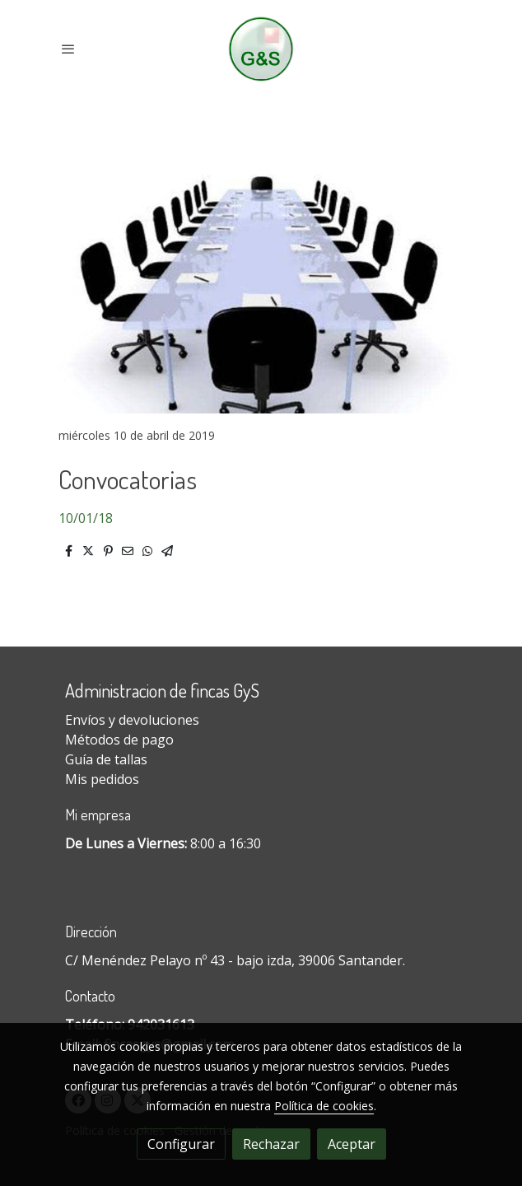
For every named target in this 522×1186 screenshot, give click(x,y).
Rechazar (271, 1144)
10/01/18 (85, 518)
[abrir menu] (68, 48)
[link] (261, 49)
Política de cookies (324, 1106)
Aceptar (351, 1144)
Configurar (181, 1144)
